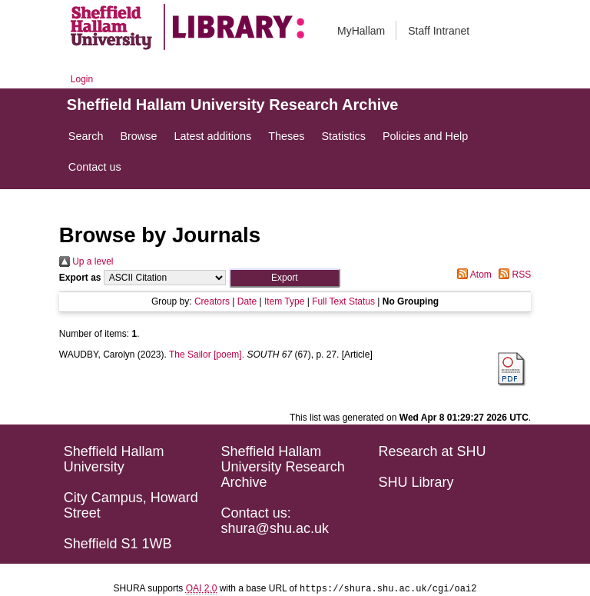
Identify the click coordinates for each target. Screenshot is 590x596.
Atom (472, 274)
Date (247, 301)
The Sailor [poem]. (206, 354)
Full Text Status (343, 301)
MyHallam (361, 31)
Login (82, 79)
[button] (284, 278)
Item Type (284, 301)
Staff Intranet (438, 31)
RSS (512, 274)
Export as (80, 277)
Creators (212, 301)
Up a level (86, 261)
